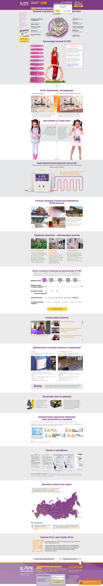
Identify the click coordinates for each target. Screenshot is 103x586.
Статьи (59, 569)
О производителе (58, 566)
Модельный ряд (22, 14)
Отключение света (23, 25)
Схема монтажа (70, 66)
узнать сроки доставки (74, 528)
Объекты (49, 8)
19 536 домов (22, 23)
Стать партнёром (40, 571)
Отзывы (51, 566)
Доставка (51, 569)
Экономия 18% (22, 16)
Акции (53, 8)
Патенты (21, 27)
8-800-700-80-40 (41, 579)
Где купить (39, 568)
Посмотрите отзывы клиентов (44, 559)
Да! (57, 11)
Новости (55, 569)
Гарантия (46, 569)
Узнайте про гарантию (70, 559)
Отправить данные (57, 309)
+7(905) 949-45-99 (41, 581)
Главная (38, 566)
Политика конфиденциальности (50, 571)
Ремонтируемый (23, 18)
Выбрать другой (66, 11)
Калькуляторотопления (78, 6)
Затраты (21, 21)
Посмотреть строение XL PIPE (73, 63)
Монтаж (47, 566)
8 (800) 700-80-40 (78, 3)
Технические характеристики (72, 65)
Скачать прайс (24, 38)
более (75, 297)
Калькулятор (24, 41)
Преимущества (22, 12)
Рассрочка (64, 569)
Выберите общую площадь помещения (37, 286)
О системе (43, 566)
